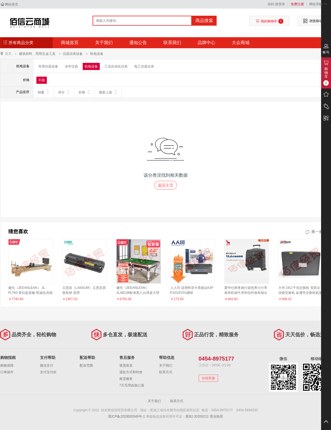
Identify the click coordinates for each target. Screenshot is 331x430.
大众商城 (240, 42)
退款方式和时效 (130, 372)
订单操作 (7, 372)
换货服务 (126, 379)
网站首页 (11, 4)
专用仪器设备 (48, 66)
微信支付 (46, 365)
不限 (41, 80)
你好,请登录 (276, 4)
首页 (8, 53)
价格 (84, 92)
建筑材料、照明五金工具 (37, 54)
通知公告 (138, 42)
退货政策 (126, 365)
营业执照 (216, 416)
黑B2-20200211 (197, 416)
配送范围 (86, 365)
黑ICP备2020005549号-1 (126, 416)
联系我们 (172, 42)
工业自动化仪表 (116, 66)
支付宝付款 (48, 372)
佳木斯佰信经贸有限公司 (29, 22)
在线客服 (208, 378)
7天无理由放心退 (131, 385)
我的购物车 (269, 21)
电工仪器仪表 (144, 66)
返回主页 (165, 185)
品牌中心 (206, 42)
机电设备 (96, 54)
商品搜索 (204, 20)
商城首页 (70, 42)
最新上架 (108, 92)
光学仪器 (71, 66)
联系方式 (165, 372)
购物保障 (7, 365)
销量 (44, 92)
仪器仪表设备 (73, 54)
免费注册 (297, 4)
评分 (64, 92)
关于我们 (104, 42)
